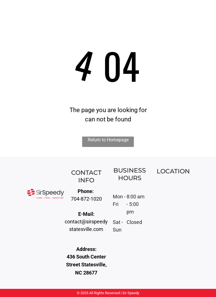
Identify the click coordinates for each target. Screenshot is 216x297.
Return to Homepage (108, 139)
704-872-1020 (86, 199)
